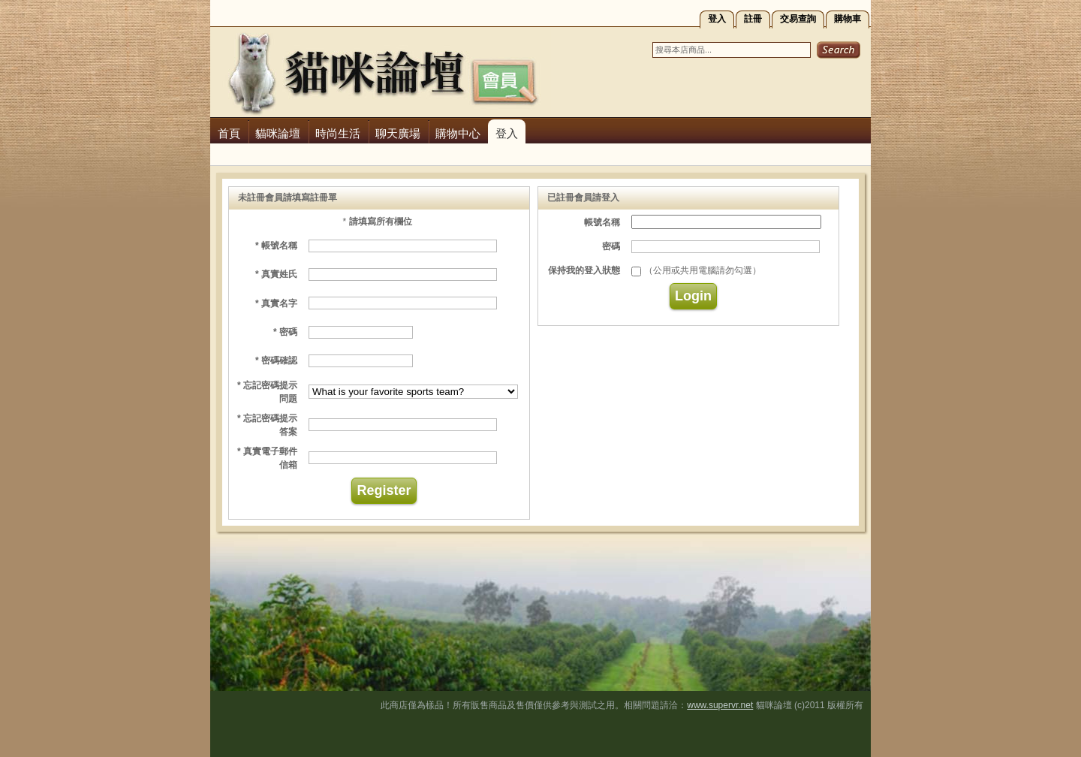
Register (384, 490)
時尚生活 (337, 133)
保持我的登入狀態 (584, 270)
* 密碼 (285, 332)
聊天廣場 (397, 133)
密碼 (611, 246)
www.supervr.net (720, 705)
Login (693, 295)
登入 (717, 19)
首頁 (229, 133)
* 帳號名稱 (276, 245)
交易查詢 (798, 19)
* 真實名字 (276, 303)
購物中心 (457, 133)
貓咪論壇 (277, 133)
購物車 (847, 19)
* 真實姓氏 (276, 274)
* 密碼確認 (276, 360)
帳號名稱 (602, 222)
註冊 (753, 19)
